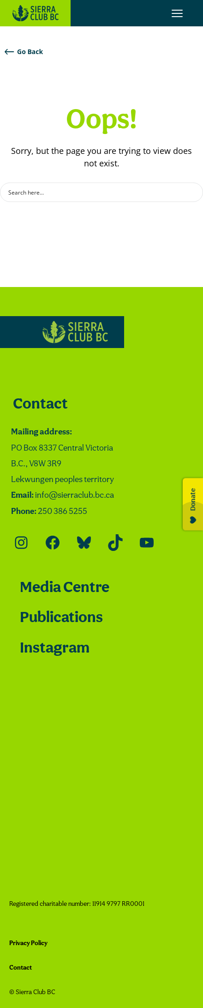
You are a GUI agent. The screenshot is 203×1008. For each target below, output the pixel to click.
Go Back (24, 51)
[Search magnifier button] (193, 192)
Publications (61, 618)
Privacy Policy (28, 943)
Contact (40, 404)
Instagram (55, 648)
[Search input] (95, 192)
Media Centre (64, 588)
